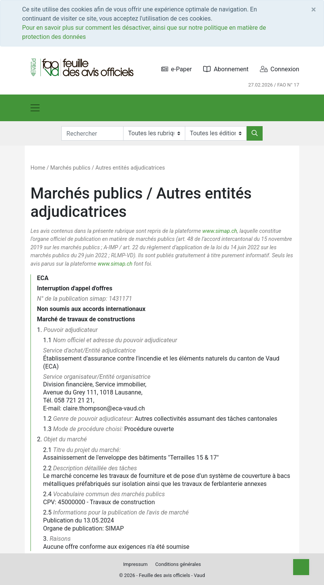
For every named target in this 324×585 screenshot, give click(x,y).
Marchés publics (70, 168)
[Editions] (216, 133)
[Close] (313, 9)
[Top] (301, 567)
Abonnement (226, 69)
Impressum (135, 564)
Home (37, 168)
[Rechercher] (255, 133)
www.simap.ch (219, 231)
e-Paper (176, 69)
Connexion (279, 69)
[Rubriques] (154, 133)
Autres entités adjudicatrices (130, 168)
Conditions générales (178, 564)
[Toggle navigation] (35, 108)
